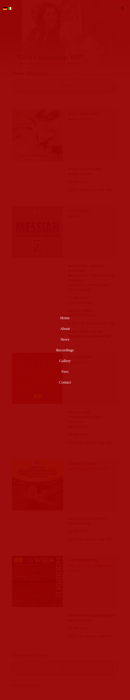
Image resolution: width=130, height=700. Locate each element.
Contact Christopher (27, 685)
